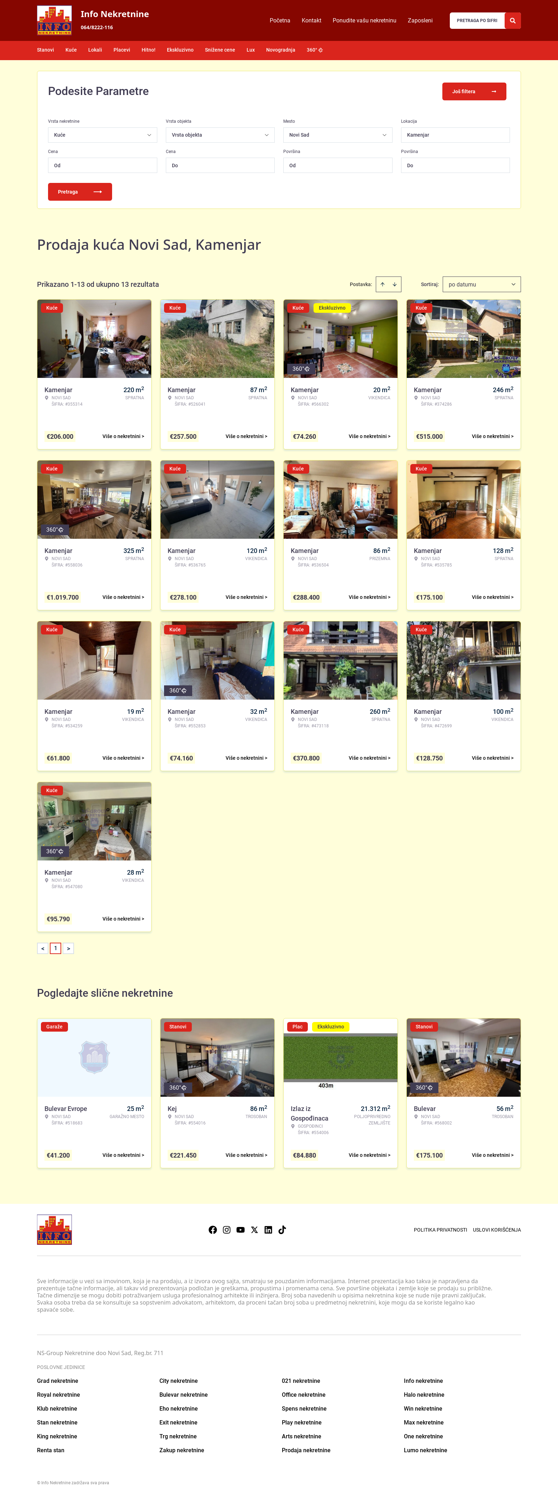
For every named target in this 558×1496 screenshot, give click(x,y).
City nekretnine (178, 1380)
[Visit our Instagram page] (226, 1229)
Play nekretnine (302, 1421)
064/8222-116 (97, 27)
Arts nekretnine (301, 1435)
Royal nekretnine (58, 1394)
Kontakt (311, 20)
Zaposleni (420, 20)
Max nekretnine (424, 1421)
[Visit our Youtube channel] (240, 1229)
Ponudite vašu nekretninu (364, 20)
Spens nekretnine (304, 1408)
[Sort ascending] (382, 283)
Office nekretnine (304, 1394)
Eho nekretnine (178, 1408)
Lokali (95, 50)
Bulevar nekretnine (183, 1394)
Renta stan (50, 1449)
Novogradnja (280, 50)
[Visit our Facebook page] (213, 1229)
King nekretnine (57, 1435)
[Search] (513, 20)
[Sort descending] (394, 283)
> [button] (68, 948)
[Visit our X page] (254, 1229)
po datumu (462, 283)
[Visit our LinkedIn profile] (268, 1229)
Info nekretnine (423, 1380)
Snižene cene (220, 50)
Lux (251, 50)
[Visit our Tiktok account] (282, 1229)
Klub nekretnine (57, 1408)
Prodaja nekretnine (306, 1449)
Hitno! (149, 50)
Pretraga (80, 191)
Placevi (122, 50)
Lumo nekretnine (425, 1449)
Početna (280, 20)
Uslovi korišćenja (497, 1229)
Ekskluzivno (180, 50)
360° (315, 50)
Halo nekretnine (424, 1394)
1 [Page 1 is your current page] (55, 947)
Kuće (71, 50)
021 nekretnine (301, 1380)
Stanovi (45, 50)
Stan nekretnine (57, 1421)
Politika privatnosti (440, 1229)
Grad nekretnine (57, 1380)
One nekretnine (423, 1435)
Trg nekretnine (178, 1435)
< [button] (42, 948)
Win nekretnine (423, 1408)
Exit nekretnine (178, 1421)
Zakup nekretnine (181, 1449)
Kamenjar (418, 134)
